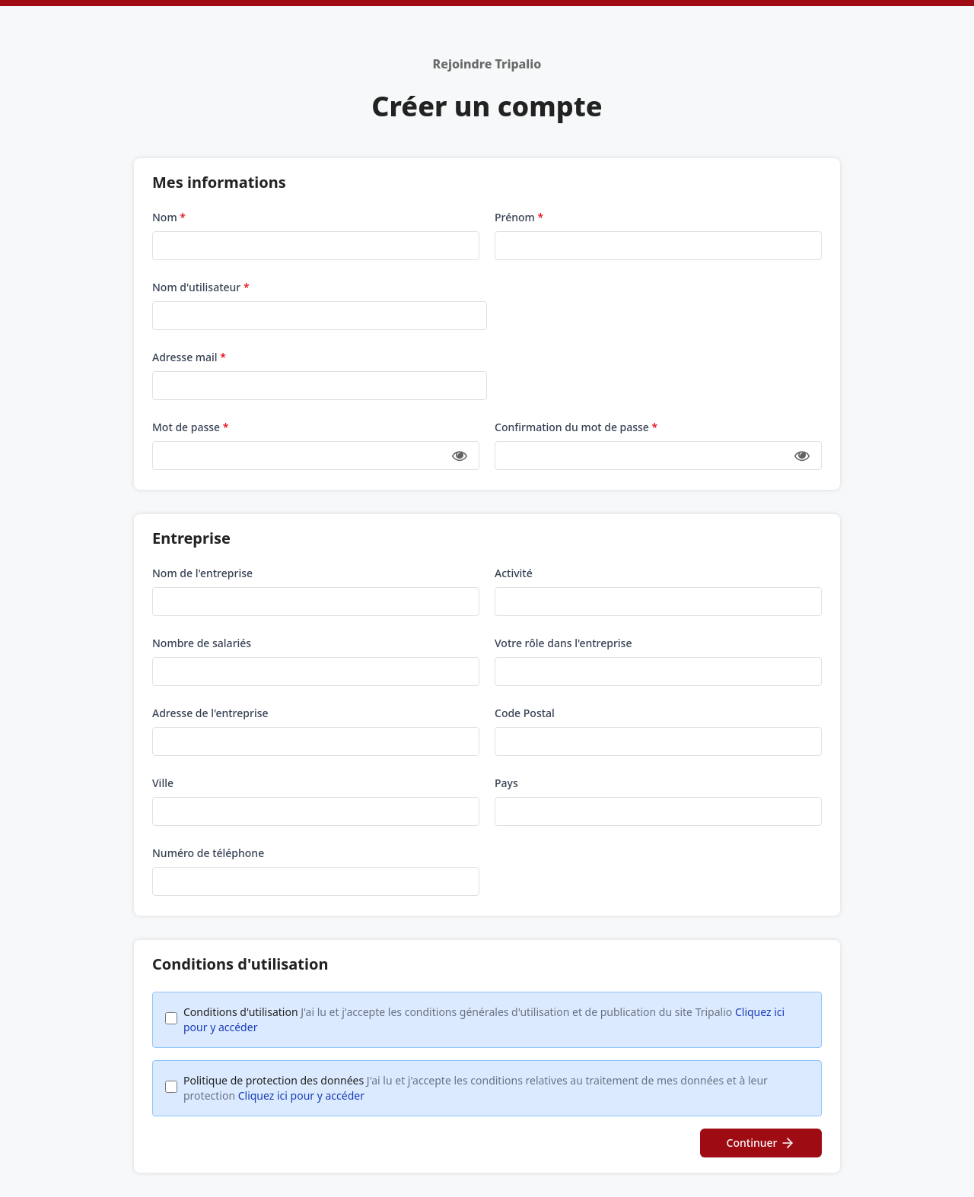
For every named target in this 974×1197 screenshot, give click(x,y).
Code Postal (525, 713)
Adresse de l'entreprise (210, 713)
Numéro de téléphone (208, 853)
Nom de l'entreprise (202, 573)
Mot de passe (190, 427)
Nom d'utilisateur (201, 287)
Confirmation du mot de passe (576, 427)
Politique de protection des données (475, 1088)
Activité (514, 573)
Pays (506, 783)
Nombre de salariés (201, 643)
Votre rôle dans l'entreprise (563, 643)
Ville (162, 783)
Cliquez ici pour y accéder (301, 1095)
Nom (169, 217)
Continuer (761, 1143)
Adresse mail (189, 357)
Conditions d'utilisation (484, 1019)
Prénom (519, 217)
